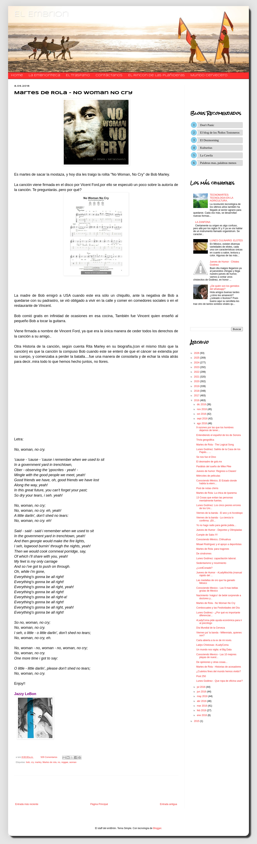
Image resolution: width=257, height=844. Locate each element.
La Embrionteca (44, 75)
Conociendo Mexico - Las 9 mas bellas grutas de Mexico (217, 589)
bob (28, 762)
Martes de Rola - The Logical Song (215, 444)
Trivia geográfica (205, 439)
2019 (197, 386)
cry (32, 762)
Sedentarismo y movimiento (211, 563)
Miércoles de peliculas (208, 475)
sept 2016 (202, 418)
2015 (197, 721)
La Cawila (206, 155)
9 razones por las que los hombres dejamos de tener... (215, 429)
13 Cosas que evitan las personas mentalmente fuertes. (214, 499)
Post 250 (201, 676)
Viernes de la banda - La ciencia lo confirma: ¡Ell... (215, 519)
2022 (197, 371)
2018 (197, 390)
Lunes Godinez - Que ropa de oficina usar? (219, 680)
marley (38, 762)
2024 (197, 362)
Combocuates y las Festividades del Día (218, 607)
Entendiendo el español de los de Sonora (218, 435)
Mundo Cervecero (208, 75)
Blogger (157, 828)
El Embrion (41, 14)
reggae (64, 762)
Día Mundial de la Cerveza (210, 627)
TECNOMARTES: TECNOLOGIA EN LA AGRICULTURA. (221, 197)
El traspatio (78, 75)
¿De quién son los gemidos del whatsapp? (224, 287)
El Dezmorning (209, 140)
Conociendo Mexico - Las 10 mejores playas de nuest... (216, 656)
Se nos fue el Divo (206, 457)
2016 (197, 400)
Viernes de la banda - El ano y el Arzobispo (219, 513)
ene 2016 (202, 715)
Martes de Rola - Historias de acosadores (218, 666)
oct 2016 (202, 414)
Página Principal (99, 804)
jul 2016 (201, 687)
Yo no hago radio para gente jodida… (216, 525)
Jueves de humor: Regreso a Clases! (216, 471)
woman (72, 762)
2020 (197, 381)
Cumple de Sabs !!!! (207, 534)
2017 (197, 395)
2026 (197, 353)
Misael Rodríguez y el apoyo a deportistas (218, 544)
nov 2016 (202, 409)
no (59, 762)
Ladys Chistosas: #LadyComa (212, 645)
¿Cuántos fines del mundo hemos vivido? (218, 671)
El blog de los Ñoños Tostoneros (220, 132)
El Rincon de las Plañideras (156, 75)
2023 (197, 367)
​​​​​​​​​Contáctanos (109, 75)
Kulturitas (206, 147)
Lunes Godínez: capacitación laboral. (216, 558)
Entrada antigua (168, 804)
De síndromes (203, 553)
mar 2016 (202, 705)
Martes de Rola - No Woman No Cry (215, 603)
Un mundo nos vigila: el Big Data (214, 649)
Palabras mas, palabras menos (218, 163)
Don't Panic (207, 125)
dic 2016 (202, 404)
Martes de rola (49, 762)
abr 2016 (202, 701)
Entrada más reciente (26, 804)
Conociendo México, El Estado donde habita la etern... (216, 482)
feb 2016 (202, 710)
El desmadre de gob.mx (209, 461)
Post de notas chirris (207, 488)
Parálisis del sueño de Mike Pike (213, 466)
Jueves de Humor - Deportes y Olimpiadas (219, 530)
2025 (197, 357)
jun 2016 (202, 691)
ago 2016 (202, 423)
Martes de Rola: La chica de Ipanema (216, 493)
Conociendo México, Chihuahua (213, 539)
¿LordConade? (204, 568)
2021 (197, 376)
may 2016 (202, 696)
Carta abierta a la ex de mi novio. (214, 640)
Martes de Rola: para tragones (212, 549)
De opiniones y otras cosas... (211, 662)
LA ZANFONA (202, 222)
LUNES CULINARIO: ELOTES (226, 240)
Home (17, 75)
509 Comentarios (49, 757)
